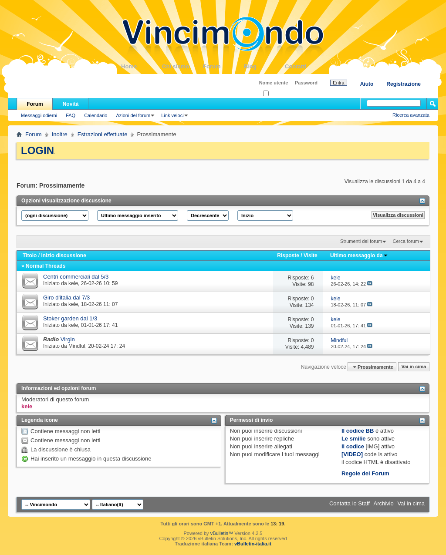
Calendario (95, 115)
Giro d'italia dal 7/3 (66, 297)
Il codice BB (357, 430)
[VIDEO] (352, 454)
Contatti (305, 66)
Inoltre (60, 134)
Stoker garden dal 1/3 (70, 318)
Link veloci (172, 115)
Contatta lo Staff (349, 503)
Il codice (352, 446)
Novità (71, 104)
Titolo (30, 255)
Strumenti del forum (361, 241)
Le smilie (353, 438)
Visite (311, 255)
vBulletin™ (221, 533)
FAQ (70, 115)
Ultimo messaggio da (359, 255)
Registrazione (403, 84)
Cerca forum (405, 241)
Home (141, 66)
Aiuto (367, 84)
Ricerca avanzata (410, 115)
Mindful (76, 346)
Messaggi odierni (39, 115)
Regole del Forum (365, 473)
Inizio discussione (63, 255)
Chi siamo (182, 66)
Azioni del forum (133, 115)
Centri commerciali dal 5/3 (75, 276)
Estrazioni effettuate (103, 134)
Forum (223, 66)
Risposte (288, 255)
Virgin (68, 339)
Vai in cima (413, 367)
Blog (264, 66)
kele (73, 283)
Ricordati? (276, 93)
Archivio (384, 503)
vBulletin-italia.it (252, 543)
